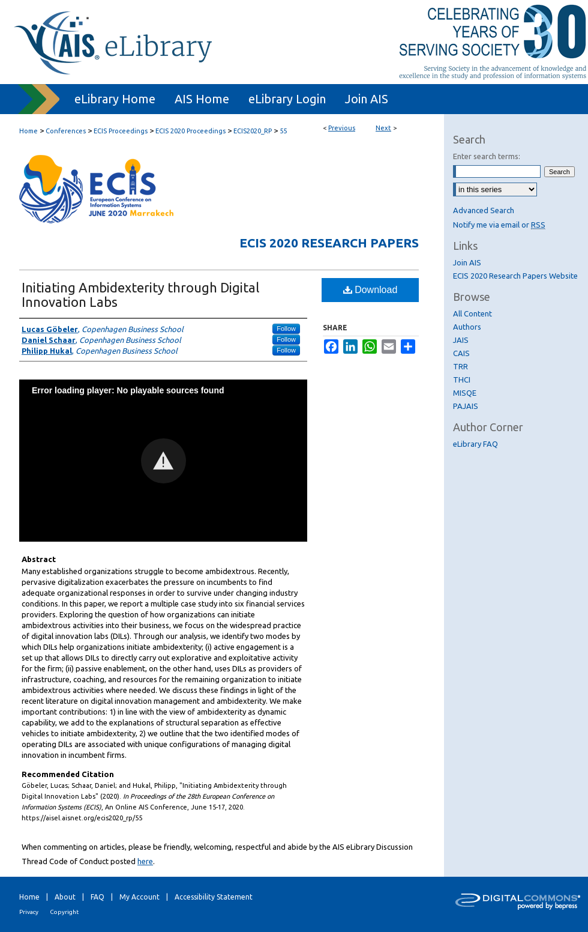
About (65, 897)
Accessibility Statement (214, 897)
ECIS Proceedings (121, 131)
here (145, 861)
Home (28, 131)
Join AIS (467, 262)
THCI (461, 379)
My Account (139, 897)
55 (283, 131)
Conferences (66, 131)
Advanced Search (483, 210)
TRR (460, 366)
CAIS (461, 353)
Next (383, 128)
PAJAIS (465, 406)
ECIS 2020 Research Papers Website (515, 275)
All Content (472, 313)
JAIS (461, 340)
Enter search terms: (486, 156)
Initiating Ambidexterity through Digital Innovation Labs (140, 294)
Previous (341, 128)
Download (370, 290)
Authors (467, 326)
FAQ (97, 897)
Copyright (64, 912)
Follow (286, 328)
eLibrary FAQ (475, 444)
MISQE (464, 393)
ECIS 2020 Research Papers (329, 242)
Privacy (28, 912)
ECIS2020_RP (252, 131)
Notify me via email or (499, 224)
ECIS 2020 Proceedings (190, 131)
